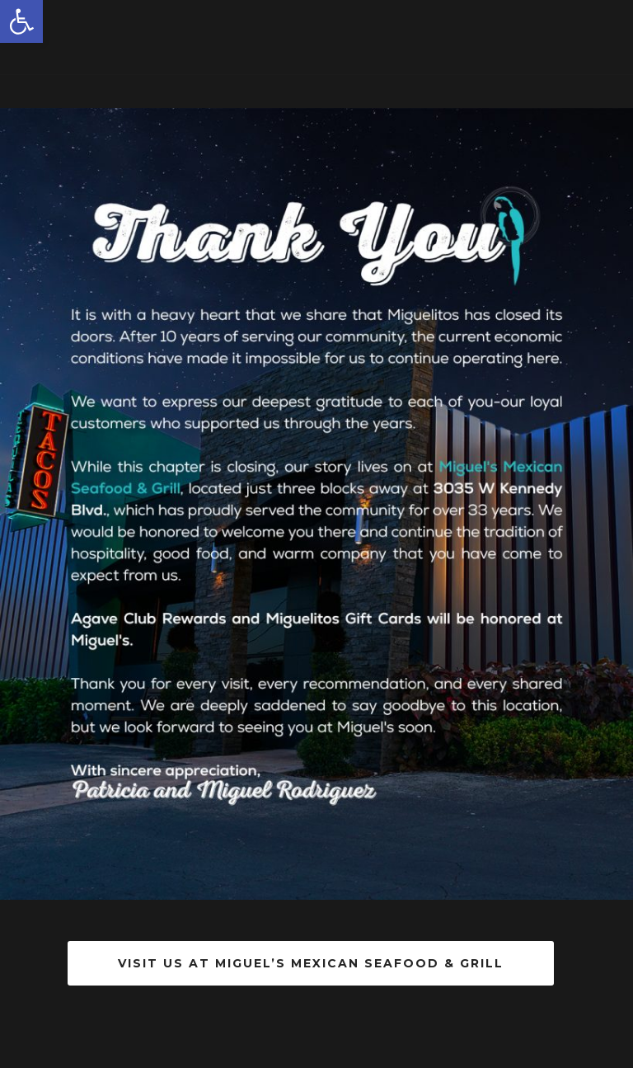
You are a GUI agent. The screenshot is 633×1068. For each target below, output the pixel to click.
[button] (21, 21)
